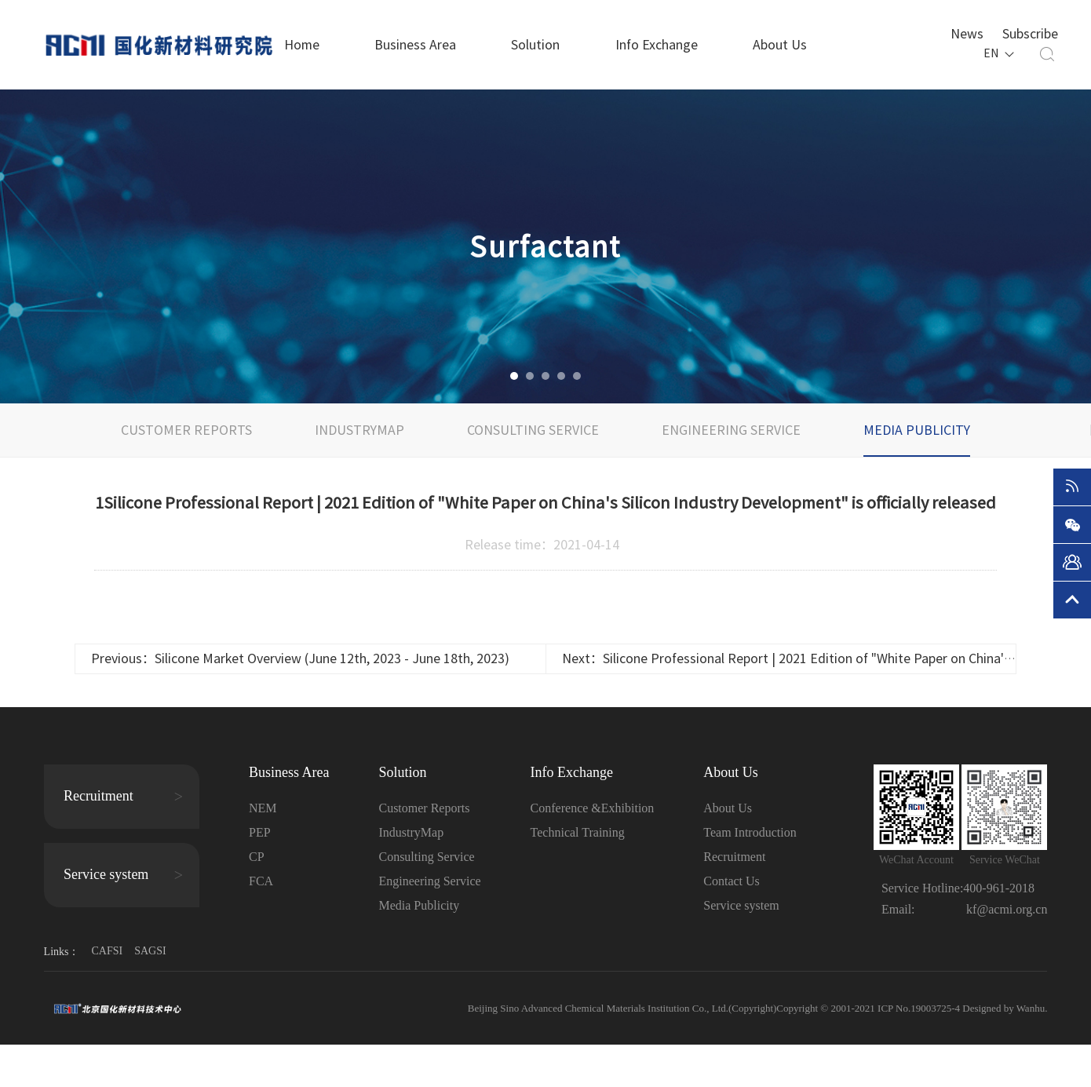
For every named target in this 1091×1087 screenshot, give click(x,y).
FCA (261, 881)
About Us (780, 44)
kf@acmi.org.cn (1006, 909)
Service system (741, 905)
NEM (263, 808)
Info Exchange (656, 44)
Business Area (415, 44)
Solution (535, 44)
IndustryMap (359, 430)
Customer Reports (186, 430)
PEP (260, 832)
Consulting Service (533, 430)
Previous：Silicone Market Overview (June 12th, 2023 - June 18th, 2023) (300, 658)
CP (257, 856)
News (967, 32)
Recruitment (734, 856)
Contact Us (731, 881)
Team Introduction (749, 832)
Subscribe (1030, 32)
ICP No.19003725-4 (920, 1008)
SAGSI (150, 951)
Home (301, 44)
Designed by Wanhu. (1004, 1008)
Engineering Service (731, 430)
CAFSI (106, 951)
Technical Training (578, 832)
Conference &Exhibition (593, 808)
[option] (545, 246)
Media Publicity (916, 430)
